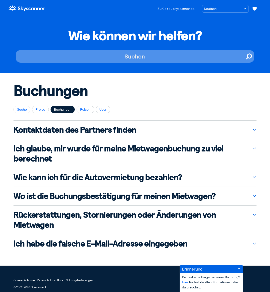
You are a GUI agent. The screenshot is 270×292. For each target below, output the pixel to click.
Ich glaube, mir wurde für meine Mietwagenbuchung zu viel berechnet (118, 153)
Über (103, 109)
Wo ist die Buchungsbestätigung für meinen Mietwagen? (115, 196)
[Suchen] (135, 56)
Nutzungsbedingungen (79, 280)
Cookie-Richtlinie (24, 280)
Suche (22, 109)
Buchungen (62, 109)
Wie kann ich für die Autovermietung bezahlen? (98, 177)
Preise (40, 109)
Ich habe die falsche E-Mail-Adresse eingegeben (100, 244)
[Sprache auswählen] (225, 9)
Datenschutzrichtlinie (50, 280)
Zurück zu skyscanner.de (176, 9)
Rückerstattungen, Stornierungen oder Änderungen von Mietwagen (115, 220)
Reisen (85, 109)
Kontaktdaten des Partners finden (75, 130)
